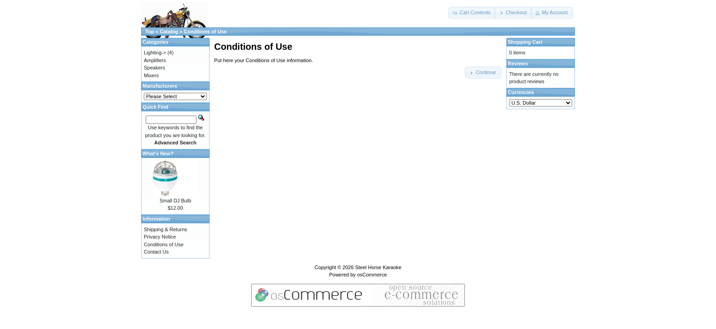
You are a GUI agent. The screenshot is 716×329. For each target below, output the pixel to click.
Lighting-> (155, 52)
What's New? (158, 153)
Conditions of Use (205, 31)
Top (149, 31)
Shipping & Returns (165, 229)
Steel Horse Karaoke (378, 267)
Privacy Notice (160, 236)
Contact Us (156, 252)
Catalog (169, 31)
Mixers (151, 75)
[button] (472, 13)
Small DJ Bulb (175, 200)
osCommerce (372, 274)
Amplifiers (155, 60)
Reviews (518, 63)
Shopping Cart (525, 42)
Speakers (154, 67)
